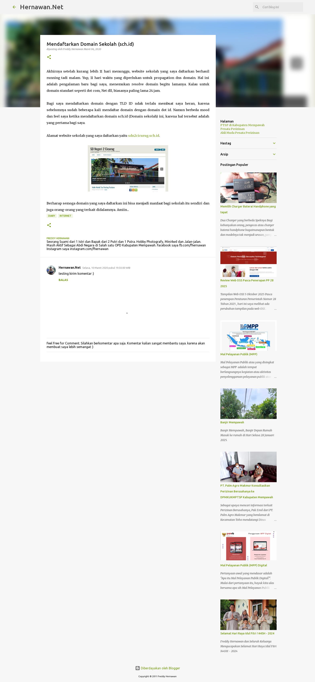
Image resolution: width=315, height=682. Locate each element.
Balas (63, 280)
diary (51, 215)
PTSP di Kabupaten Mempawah (242, 125)
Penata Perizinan (232, 129)
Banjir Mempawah (232, 422)
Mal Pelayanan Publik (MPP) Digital (243, 565)
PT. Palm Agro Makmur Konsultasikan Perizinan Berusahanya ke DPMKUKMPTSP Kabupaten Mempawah (246, 491)
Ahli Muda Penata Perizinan (239, 133)
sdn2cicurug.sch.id (143, 136)
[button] (49, 57)
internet (65, 215)
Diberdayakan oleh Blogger (157, 668)
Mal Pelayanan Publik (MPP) (238, 354)
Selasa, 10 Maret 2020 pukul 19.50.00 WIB (106, 267)
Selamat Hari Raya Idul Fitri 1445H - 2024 (247, 633)
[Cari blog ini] (282, 7)
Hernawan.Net (41, 6)
